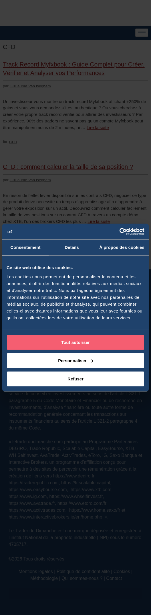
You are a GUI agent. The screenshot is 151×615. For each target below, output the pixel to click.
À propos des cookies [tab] (121, 247)
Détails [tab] (72, 247)
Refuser (75, 378)
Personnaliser (75, 360)
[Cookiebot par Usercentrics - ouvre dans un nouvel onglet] (119, 231)
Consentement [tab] (25, 247)
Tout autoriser (75, 342)
